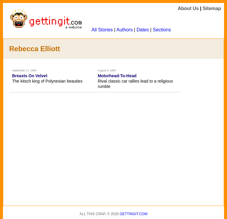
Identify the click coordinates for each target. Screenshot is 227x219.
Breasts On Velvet (29, 75)
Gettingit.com (133, 214)
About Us (188, 8)
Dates (143, 29)
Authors (124, 29)
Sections (162, 29)
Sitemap (212, 8)
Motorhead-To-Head (117, 75)
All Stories (102, 29)
